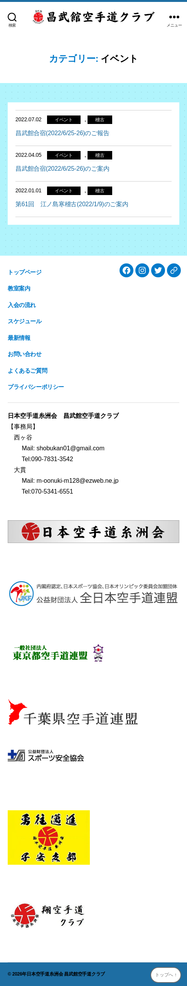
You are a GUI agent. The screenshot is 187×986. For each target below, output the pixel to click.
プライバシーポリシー (36, 387)
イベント (64, 119)
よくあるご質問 (27, 370)
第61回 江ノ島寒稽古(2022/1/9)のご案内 (71, 204)
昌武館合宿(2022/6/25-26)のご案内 (62, 168)
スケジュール (25, 321)
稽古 (99, 119)
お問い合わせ (25, 354)
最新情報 (19, 337)
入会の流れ (22, 305)
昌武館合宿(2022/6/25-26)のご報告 (62, 133)
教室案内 (19, 288)
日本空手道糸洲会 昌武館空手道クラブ (66, 974)
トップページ (25, 272)
